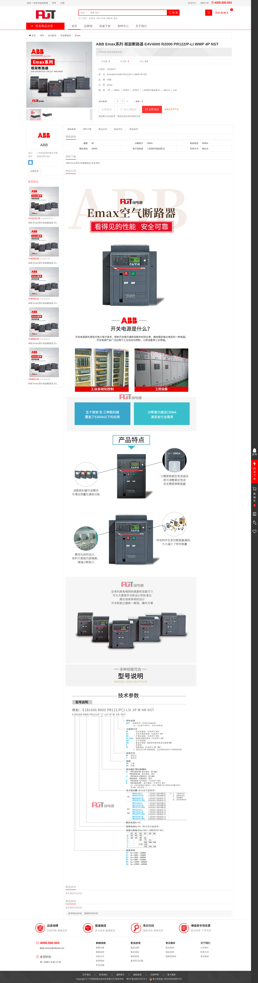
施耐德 (109, 18)
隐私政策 (137, 974)
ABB (98, 18)
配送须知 (135, 952)
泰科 (115, 18)
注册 (62, 3)
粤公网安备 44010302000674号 (165, 979)
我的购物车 (222, 12)
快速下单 (105, 26)
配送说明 (135, 947)
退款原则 (170, 952)
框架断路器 (65, 35)
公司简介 (204, 947)
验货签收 (135, 956)
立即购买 (106, 109)
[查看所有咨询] (91, 913)
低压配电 (52, 35)
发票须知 (100, 961)
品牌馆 (88, 26)
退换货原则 (171, 956)
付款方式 (100, 956)
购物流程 (100, 952)
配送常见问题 (137, 961)
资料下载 (87, 129)
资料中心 (123, 26)
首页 (74, 26)
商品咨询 (134, 129)
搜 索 (173, 12)
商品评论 (118, 129)
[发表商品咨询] (75, 913)
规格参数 (71, 129)
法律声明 (154, 974)
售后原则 (170, 947)
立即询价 (152, 109)
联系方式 (204, 952)
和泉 (103, 18)
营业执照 (204, 956)
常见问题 (100, 965)
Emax (77, 35)
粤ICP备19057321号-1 (137, 979)
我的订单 (204, 3)
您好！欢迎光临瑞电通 (37, 3)
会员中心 (192, 3)
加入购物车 (128, 109)
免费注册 (100, 947)
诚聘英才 (120, 974)
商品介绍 (102, 129)
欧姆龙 (92, 18)
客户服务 (171, 974)
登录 (54, 3)
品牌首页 (34, 171)
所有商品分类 (42, 26)
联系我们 (103, 974)
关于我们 (141, 26)
